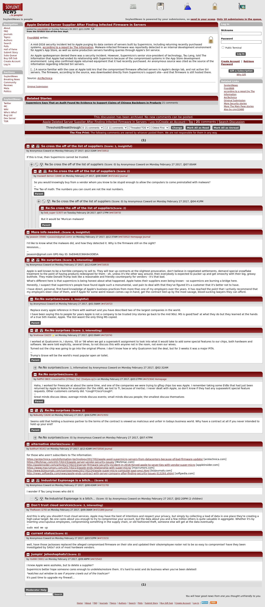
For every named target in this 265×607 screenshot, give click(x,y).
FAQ (6, 31)
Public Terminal (231, 47)
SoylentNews (12, 10)
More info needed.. (46, 232)
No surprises (51, 260)
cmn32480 (42, 29)
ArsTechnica (230, 97)
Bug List (8, 115)
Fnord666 (229, 88)
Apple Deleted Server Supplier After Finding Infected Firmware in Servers (86, 24)
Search (7, 43)
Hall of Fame (10, 49)
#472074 (106, 335)
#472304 (148, 379)
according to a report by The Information (68, 47)
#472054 (98, 449)
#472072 (106, 304)
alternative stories (46, 444)
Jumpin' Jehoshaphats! (49, 554)
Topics (7, 37)
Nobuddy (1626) (42, 415)
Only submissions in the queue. (239, 19)
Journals (8, 34)
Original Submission (234, 100)
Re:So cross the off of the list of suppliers (74, 164)
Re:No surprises (47, 299)
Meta (6, 88)
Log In (7, 64)
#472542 (96, 559)
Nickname (227, 30)
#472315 (103, 538)
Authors (8, 40)
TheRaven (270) (38, 510)
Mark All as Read (198, 127)
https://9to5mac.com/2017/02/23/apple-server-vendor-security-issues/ (70, 462)
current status (42, 533)
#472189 (99, 510)
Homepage (136, 237)
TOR (6, 121)
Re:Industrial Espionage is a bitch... (70, 498)
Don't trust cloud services (52, 505)
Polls (6, 46)
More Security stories (235, 103)
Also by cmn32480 (234, 109)
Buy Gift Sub (10, 58)
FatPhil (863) (43, 379)
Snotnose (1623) (42, 335)
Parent (39, 194)
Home (80, 603)
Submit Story (11, 52)
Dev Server (10, 118)
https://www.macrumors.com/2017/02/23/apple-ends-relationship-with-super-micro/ (79, 467)
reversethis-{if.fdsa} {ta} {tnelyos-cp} (74, 379)
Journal (124, 176)
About (7, 28)
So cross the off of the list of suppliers (72, 146)
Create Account (12, 61)
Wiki (6, 109)
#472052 (124, 237)
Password (227, 38)
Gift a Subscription (241, 71)
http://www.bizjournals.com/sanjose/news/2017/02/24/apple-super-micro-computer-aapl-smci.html (88, 470)
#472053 (103, 265)
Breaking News (12, 79)
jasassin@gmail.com (60, 237)
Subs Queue (10, 55)
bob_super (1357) (53, 213)
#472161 (114, 176)
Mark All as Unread (226, 127)
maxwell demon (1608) (49, 176)
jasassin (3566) (38, 237)
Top (190, 122)
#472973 (115, 213)
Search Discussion (232, 122)
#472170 (103, 485)
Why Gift (241, 74)
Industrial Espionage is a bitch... (67, 480)
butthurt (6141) (38, 449)
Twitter (7, 103)
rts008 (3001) (37, 559)
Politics (7, 91)
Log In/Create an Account (168, 122)
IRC (5, 106)
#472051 (103, 151)
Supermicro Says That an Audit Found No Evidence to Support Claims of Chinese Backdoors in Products (93, 102)
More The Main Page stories (239, 106)
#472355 (102, 415)
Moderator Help (36, 590)
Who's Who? (10, 112)
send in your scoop (202, 19)
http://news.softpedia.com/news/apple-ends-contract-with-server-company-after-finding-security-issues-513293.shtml (100, 473)
